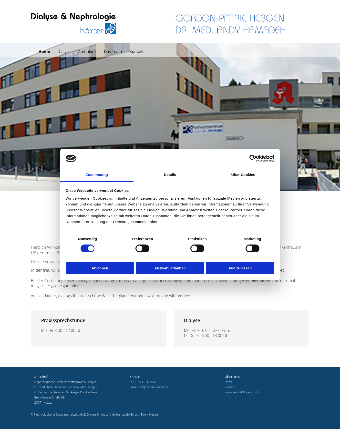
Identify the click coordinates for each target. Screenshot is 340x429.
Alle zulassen (240, 268)
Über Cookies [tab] (243, 175)
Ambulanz (87, 51)
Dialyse (64, 51)
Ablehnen (100, 268)
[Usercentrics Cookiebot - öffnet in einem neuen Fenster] (253, 158)
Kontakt (137, 51)
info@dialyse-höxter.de (153, 387)
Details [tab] (170, 175)
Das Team (113, 51)
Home (44, 51)
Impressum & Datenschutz (242, 392)
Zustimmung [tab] (97, 175)
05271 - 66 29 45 (146, 382)
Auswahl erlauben (169, 268)
